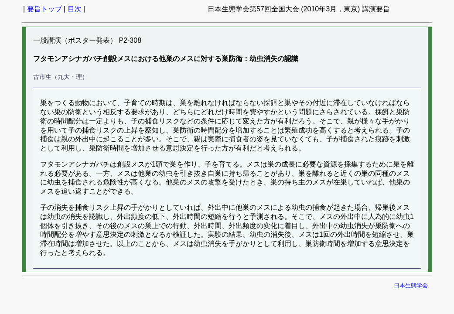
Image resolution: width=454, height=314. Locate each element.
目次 (75, 9)
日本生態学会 (411, 285)
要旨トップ (44, 9)
